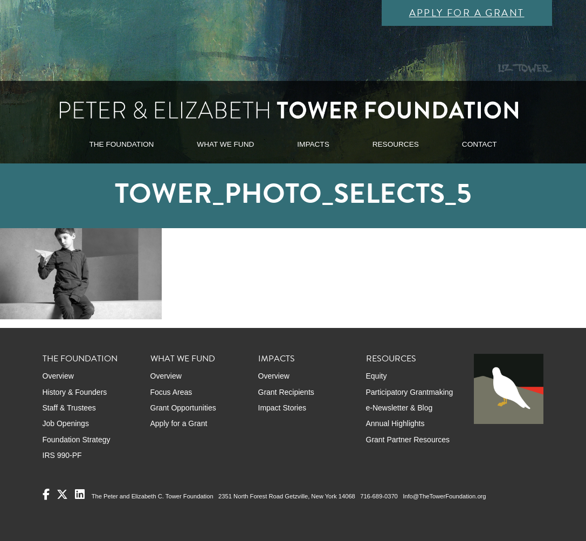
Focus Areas (171, 392)
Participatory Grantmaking (409, 392)
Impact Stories (282, 407)
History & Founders (75, 392)
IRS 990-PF (62, 455)
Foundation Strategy (77, 439)
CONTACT (479, 144)
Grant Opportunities (183, 407)
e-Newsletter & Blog (399, 407)
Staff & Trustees (69, 407)
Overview (58, 376)
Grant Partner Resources (408, 439)
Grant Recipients (286, 392)
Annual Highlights (395, 423)
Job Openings (66, 423)
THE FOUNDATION (121, 144)
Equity (376, 376)
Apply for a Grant (467, 12)
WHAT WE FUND (225, 144)
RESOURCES (396, 144)
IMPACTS (313, 144)
